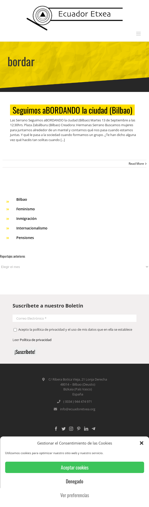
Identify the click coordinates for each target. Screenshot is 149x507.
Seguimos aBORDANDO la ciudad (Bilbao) (72, 110)
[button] (141, 443)
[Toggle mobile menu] (138, 33)
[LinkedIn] (86, 429)
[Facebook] (56, 429)
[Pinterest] (79, 429)
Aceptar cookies (74, 467)
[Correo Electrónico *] (74, 318)
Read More (136, 163)
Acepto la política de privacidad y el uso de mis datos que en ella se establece (73, 329)
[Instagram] (71, 429)
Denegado (74, 481)
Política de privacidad (36, 339)
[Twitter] (64, 429)
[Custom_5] (93, 429)
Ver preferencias (74, 495)
